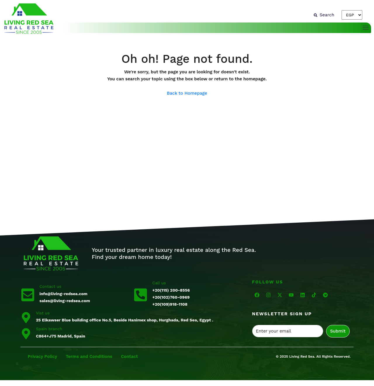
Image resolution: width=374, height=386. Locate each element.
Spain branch (49, 328)
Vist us (43, 313)
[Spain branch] (26, 333)
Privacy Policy (43, 356)
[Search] (324, 14)
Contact (130, 356)
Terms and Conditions (89, 356)
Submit (338, 331)
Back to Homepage (187, 93)
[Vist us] (26, 317)
